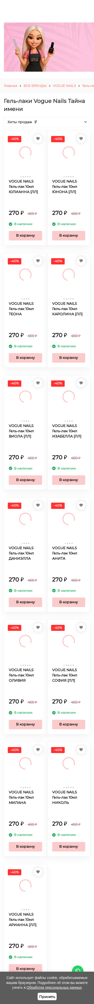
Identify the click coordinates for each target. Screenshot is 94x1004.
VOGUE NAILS (64, 86)
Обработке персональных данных (54, 987)
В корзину (25, 235)
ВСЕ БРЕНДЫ (35, 86)
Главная (10, 86)
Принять (47, 996)
